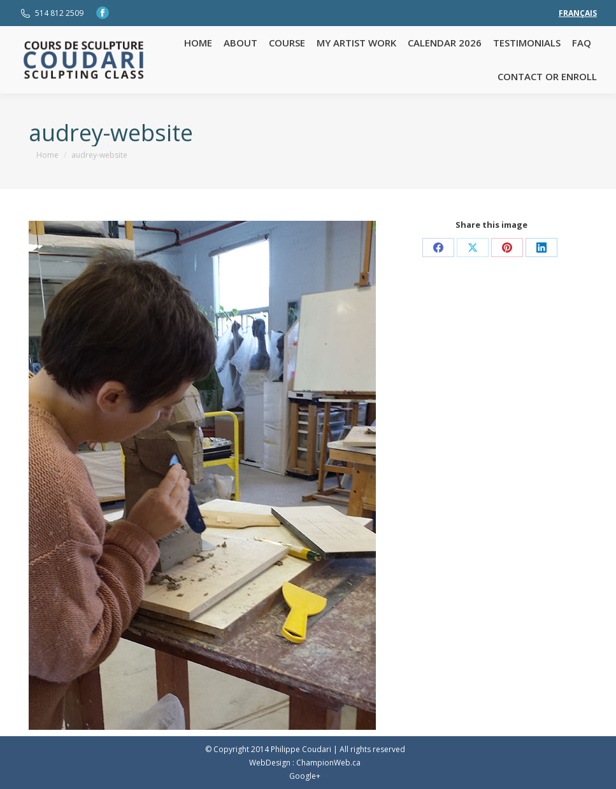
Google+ (304, 776)
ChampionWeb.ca (328, 762)
